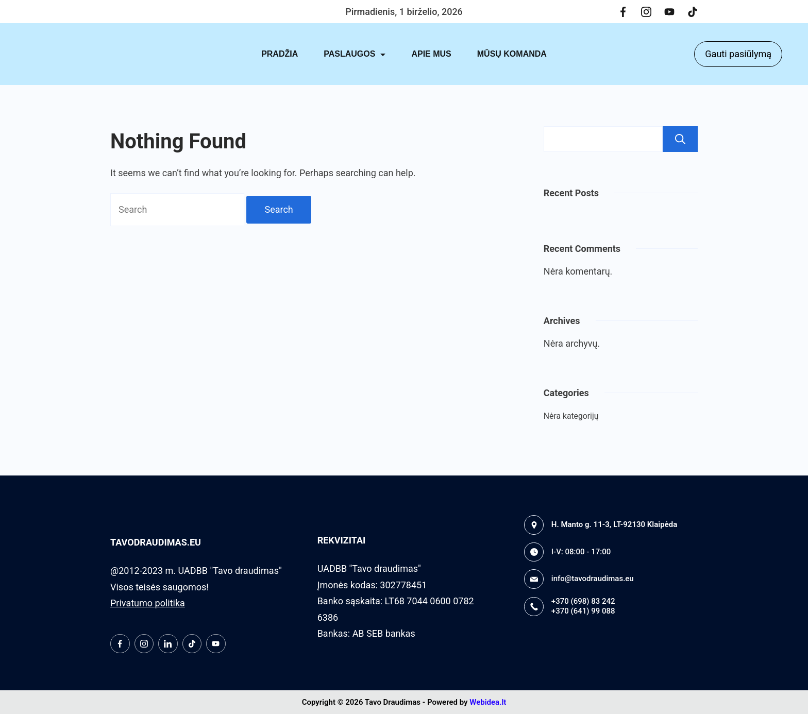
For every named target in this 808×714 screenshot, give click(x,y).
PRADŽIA (279, 53)
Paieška (680, 139)
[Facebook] (623, 12)
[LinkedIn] (168, 644)
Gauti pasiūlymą (738, 53)
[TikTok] (692, 12)
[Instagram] (646, 12)
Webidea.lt (487, 702)
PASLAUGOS (354, 53)
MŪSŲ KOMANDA (512, 53)
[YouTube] (669, 12)
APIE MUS (431, 53)
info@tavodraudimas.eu (592, 578)
